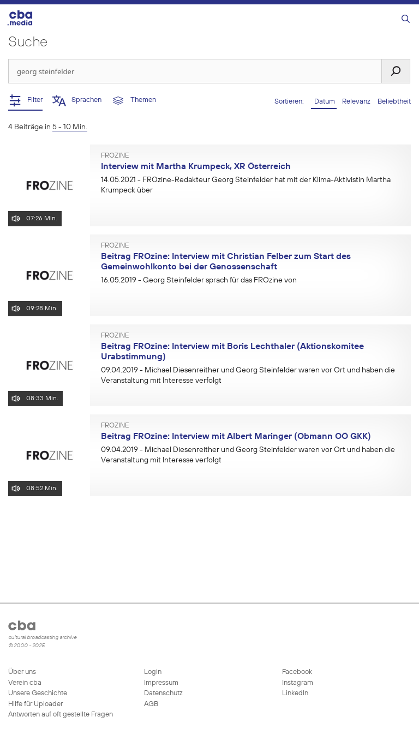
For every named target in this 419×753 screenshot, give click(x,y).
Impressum (161, 682)
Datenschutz (163, 693)
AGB (151, 704)
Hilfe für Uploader (35, 704)
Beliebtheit (394, 101)
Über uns (22, 672)
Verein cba (24, 682)
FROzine (115, 156)
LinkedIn (294, 693)
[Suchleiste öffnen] (405, 19)
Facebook (296, 672)
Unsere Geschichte (37, 693)
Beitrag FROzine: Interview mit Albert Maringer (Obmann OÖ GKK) (236, 436)
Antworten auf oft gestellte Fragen (60, 714)
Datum (324, 101)
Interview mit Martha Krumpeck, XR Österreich (196, 166)
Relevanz (357, 101)
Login (152, 672)
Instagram (296, 682)
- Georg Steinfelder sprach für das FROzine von (199, 280)
